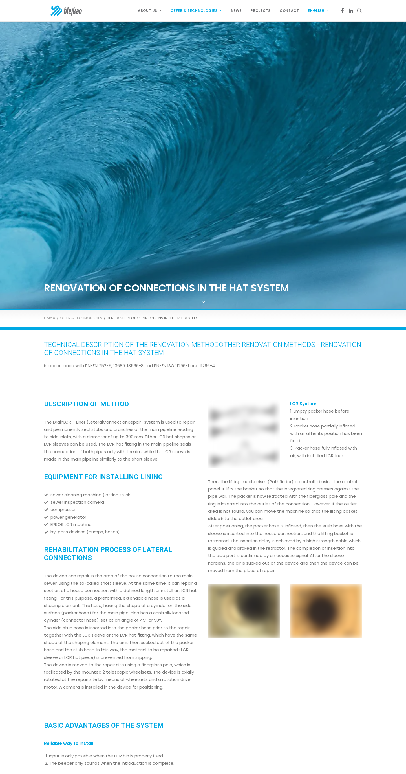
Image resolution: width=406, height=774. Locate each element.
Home (49, 253)
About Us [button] (150, 10)
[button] (342, 10)
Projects (261, 10)
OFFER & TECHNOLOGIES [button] (196, 10)
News (236, 10)
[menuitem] (150, 10)
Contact (289, 10)
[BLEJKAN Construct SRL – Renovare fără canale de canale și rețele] (60, 10)
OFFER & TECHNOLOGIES (81, 253)
